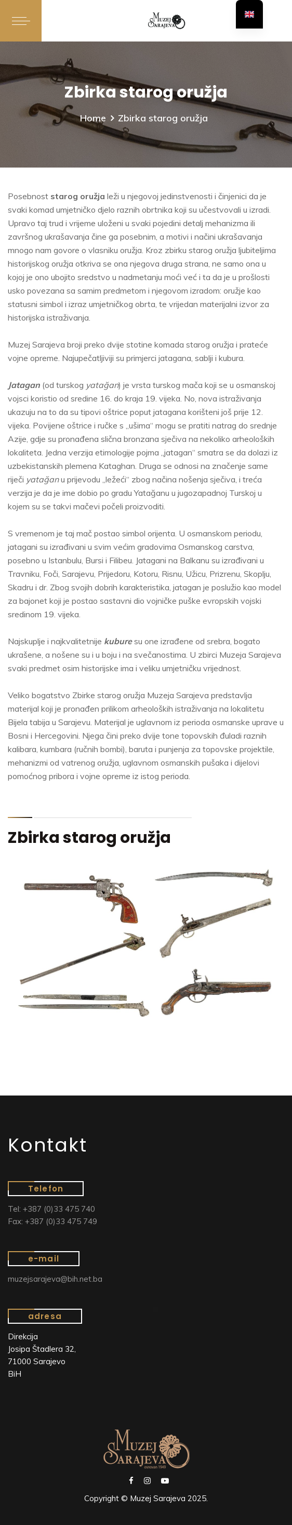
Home (93, 118)
